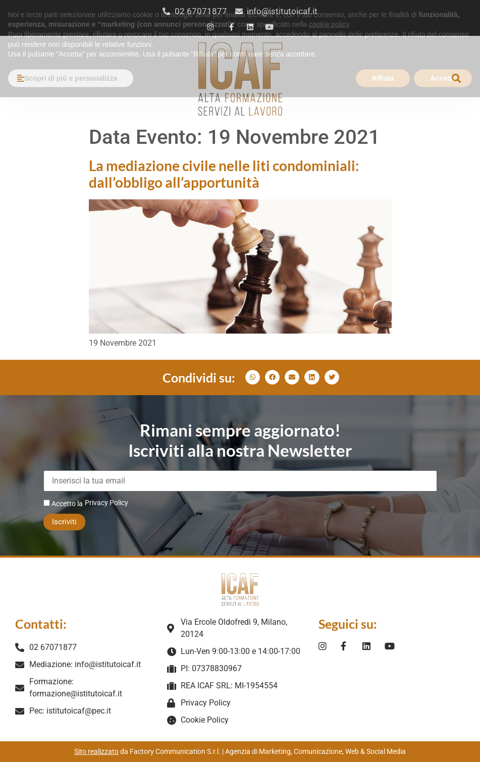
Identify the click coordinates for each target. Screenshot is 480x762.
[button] (456, 78)
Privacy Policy (106, 503)
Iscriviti (64, 521)
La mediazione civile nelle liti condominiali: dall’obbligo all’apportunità (224, 174)
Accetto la (63, 503)
